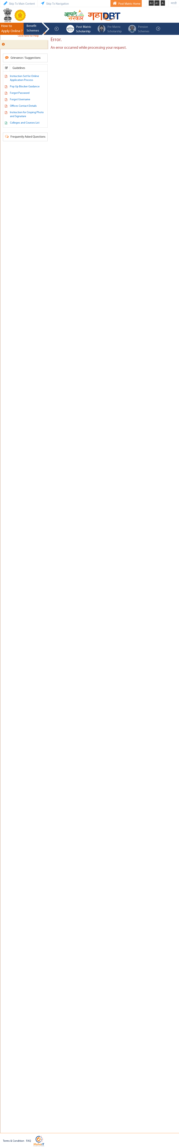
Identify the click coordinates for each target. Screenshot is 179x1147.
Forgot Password (19, 93)
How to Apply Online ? (11, 28)
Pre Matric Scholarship (110, 29)
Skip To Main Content (19, 3)
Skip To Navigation (54, 3)
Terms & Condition (13, 1141)
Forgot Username (20, 99)
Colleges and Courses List (24, 122)
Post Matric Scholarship (78, 29)
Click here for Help (31, 36)
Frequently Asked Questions (25, 136)
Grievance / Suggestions (23, 58)
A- (163, 3)
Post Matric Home (126, 3)
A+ (151, 3)
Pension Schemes (138, 29)
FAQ (28, 1141)
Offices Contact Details (23, 106)
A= (157, 3)
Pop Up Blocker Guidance (25, 86)
